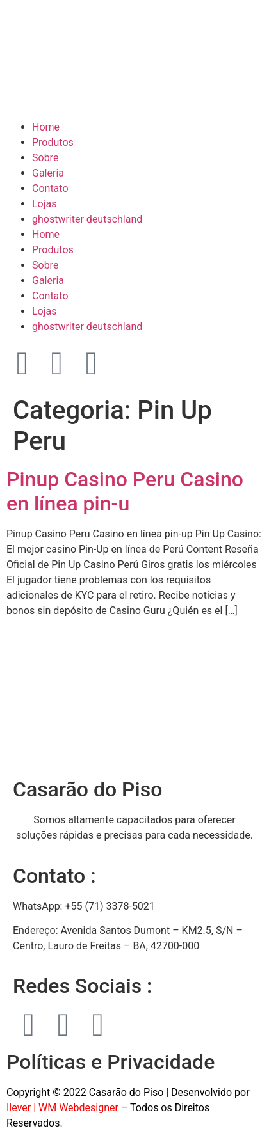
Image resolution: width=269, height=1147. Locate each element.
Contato (50, 188)
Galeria (48, 173)
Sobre (45, 158)
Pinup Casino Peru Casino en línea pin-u (124, 491)
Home (46, 127)
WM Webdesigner (78, 1108)
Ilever (18, 1108)
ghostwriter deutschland (87, 219)
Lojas (44, 204)
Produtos (53, 142)
